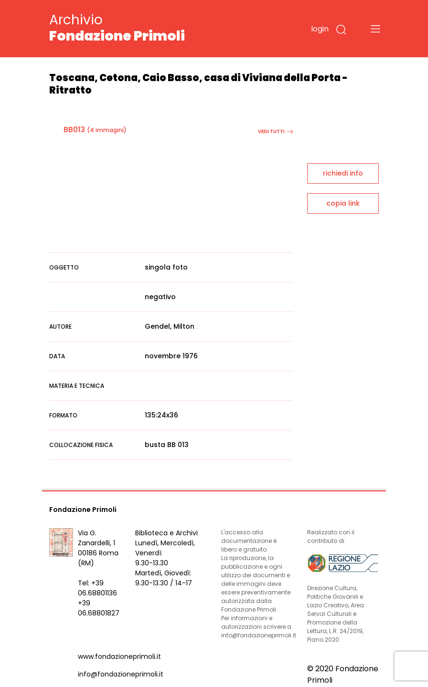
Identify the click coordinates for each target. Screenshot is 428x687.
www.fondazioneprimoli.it (119, 656)
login (320, 28)
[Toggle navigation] (375, 28)
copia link (343, 203)
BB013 (74, 129)
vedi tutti (275, 131)
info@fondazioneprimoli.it (120, 674)
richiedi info (343, 173)
